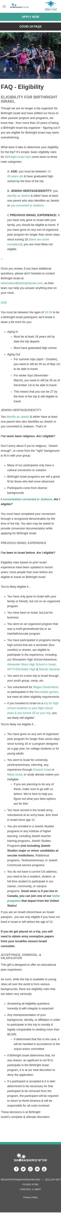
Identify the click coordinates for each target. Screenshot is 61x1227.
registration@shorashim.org (20, 1179)
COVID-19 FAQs (30, 26)
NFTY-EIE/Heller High (21, 669)
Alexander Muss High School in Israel (31, 664)
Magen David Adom (45, 687)
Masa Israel (14, 774)
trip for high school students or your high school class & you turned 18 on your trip (32, 708)
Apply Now (30, 16)
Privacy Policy (30, 1197)
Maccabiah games (46, 692)
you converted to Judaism (27, 205)
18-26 (48, 312)
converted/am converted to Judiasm (27, 499)
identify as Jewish (18, 195)
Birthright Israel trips (18, 156)
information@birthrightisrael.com (22, 283)
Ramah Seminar (49, 669)
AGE (4, 302)
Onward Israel (42, 769)
